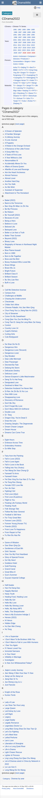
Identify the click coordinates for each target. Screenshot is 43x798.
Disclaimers (30, 788)
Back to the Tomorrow (13, 203)
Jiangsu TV (21, 85)
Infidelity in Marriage (13, 657)
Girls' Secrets (10, 551)
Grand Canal (10, 569)
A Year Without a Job (13, 158)
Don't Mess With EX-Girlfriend (17, 409)
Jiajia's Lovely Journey (14, 670)
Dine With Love (11, 394)
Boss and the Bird (12, 259)
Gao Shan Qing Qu (12, 545)
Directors (16, 59)
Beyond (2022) (11, 238)
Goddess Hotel (11, 563)
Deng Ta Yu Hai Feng (13, 379)
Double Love (10, 412)
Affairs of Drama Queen (14, 167)
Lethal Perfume (11, 738)
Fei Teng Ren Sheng (13, 482)
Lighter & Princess (12, 755)
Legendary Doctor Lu (13, 726)
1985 (33, 29)
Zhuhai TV (31, 101)
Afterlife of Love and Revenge (17, 169)
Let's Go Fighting (12, 732)
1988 (24, 32)
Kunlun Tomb (10, 695)
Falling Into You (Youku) (14, 468)
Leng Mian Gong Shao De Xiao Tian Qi (21, 729)
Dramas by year (17, 779)
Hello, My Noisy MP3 (13, 609)
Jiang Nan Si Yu (11, 679)
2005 (33, 40)
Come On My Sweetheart (15, 316)
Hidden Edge (10, 623)
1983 (24, 29)
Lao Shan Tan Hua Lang (15, 705)
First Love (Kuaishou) (13, 497)
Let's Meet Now (11, 735)
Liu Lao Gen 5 (10, 767)
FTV (23, 75)
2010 (33, 42)
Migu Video (17, 90)
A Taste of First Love (13, 155)
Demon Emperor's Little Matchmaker (20, 377)
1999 (29, 37)
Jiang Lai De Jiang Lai (14, 676)
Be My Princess (11, 209)
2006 (15, 42)
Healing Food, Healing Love (16, 597)
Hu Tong (8, 629)
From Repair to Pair (13, 532)
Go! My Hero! (10, 560)
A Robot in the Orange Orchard (17, 146)
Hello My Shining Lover (14, 606)
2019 (29, 48)
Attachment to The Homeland (17, 193)
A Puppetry (9, 143)
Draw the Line (10, 421)
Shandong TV (22, 93)
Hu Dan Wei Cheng (13, 626)
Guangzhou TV (19, 78)
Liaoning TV (21, 88)
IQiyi (23, 83)
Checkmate (9, 302)
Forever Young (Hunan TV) (16, 524)
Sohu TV (29, 98)
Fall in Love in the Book (14, 465)
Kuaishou (30, 88)
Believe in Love (11, 224)
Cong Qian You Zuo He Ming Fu (18, 319)
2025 (33, 50)
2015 (33, 45)
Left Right (9, 714)
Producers (24, 59)
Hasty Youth (10, 594)
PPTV (34, 90)
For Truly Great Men (13, 518)
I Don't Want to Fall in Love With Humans (21, 642)
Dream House (10, 430)
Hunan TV (16, 83)
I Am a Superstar (11, 636)
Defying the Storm (12, 368)
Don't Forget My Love (13, 406)
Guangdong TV (32, 75)
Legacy (8, 717)
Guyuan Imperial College (15, 578)
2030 (33, 53)
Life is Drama (10, 749)
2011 (15, 45)
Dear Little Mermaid (13, 359)
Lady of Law (10, 702)
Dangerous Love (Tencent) (15, 350)
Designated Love (12, 382)
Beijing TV (25, 67)
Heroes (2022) (11, 617)
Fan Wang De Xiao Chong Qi (17, 470)
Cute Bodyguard (11, 337)
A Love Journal (11, 140)
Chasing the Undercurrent (15, 299)
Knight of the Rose (12, 692)
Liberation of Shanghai (14, 744)
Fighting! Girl (10, 491)
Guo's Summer (11, 575)
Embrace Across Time (14, 443)
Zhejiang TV (17, 103)
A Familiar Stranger (13, 134)
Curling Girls (10, 334)
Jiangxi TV (30, 85)
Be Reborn (9, 212)
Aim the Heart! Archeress (15, 172)
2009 (29, 42)
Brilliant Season (11, 277)
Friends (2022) (11, 526)
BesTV (32, 67)
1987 (20, 32)
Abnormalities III (11, 161)
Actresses (22, 56)
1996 (15, 37)
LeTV (28, 83)
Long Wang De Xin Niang (15, 770)
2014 (28, 45)
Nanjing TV (27, 90)
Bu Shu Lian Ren (12, 280)
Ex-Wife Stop (10, 449)
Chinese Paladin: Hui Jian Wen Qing (20, 307)
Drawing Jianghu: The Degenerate (19, 424)
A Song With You (11, 152)
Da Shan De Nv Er (12, 344)
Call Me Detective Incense (15, 290)
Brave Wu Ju (10, 268)
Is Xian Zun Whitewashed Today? (18, 663)
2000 (33, 37)
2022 (19, 50)
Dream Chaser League (14, 427)
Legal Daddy (10, 720)
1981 (15, 29)
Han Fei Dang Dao (12, 588)
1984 (28, 29)
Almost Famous (11, 175)
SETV (25, 96)
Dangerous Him (11, 347)
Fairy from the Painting (14, 456)
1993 (24, 35)
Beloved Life (10, 227)
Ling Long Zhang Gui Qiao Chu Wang (20, 758)
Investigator (9, 660)
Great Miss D (10, 572)
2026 (15, 53)
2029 (29, 53)
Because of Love (11, 218)
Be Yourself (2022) (12, 215)
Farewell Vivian (11, 476)
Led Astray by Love (12, 711)
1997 (20, 37)
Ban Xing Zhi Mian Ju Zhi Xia (16, 206)
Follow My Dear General (15, 512)
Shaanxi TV (17, 96)
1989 (29, 32)
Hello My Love (10, 603)
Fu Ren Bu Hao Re (12, 535)
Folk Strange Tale (12, 509)
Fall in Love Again (12, 462)
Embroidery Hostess (13, 446)
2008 (24, 42)
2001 (15, 40)
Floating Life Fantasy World (16, 503)
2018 (24, 48)
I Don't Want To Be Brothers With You (20, 639)
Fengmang (17, 75)
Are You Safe (10, 184)
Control (8, 325)
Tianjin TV (16, 101)
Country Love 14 (11, 328)
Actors (15, 56)
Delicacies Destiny (12, 371)
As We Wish (10, 187)
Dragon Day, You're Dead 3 (16, 418)
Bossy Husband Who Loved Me (18, 262)
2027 (20, 53)
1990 (33, 32)
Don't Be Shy (10, 403)
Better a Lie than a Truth (15, 233)
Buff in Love (9, 283)
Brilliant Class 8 (11, 274)
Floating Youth (10, 506)
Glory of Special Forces (14, 557)
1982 (19, 29)
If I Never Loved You (13, 648)
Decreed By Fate (12, 365)
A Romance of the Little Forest (17, 149)
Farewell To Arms (12, 473)
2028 (24, 53)
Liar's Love (9, 741)
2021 (15, 50)
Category (6, 779)
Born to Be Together (13, 256)
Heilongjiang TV (32, 78)
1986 (15, 32)
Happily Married (11, 591)
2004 (28, 40)
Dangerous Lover (12, 353)
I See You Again (11, 645)
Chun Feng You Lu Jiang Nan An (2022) (21, 310)
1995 (33, 35)
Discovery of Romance (14, 400)
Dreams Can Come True (15, 433)
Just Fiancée (10, 685)
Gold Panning (10, 566)
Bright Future (10, 271)
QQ (14, 93)
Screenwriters (18, 61)
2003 (24, 40)
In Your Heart (10, 654)
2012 (19, 45)
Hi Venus (8, 620)
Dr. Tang (8, 415)
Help (38, 8)
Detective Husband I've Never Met (19, 388)
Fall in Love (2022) (12, 459)
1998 (24, 37)
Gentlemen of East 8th (14, 548)
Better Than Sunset (13, 236)
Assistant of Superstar (14, 190)
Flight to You (10, 500)
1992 (19, 35)
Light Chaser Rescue (13, 752)
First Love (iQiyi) (11, 494)
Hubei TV (33, 80)
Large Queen (10, 708)
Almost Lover (10, 178)
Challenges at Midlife (13, 296)
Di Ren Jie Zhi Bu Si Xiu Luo (16, 391)
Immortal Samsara (12, 651)
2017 (20, 48)
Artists (21, 64)
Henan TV (24, 80)
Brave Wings (10, 265)
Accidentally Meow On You (15, 164)
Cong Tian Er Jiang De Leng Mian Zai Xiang (23, 322)
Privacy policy (6, 788)
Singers (27, 61)
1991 (15, 35)
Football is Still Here (13, 515)
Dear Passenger (11, 362)
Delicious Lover (11, 374)
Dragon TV (24, 73)
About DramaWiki (18, 788)
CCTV (21, 70)
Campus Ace (10, 293)
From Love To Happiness (15, 529)
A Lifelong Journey (12, 137)
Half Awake (9, 585)
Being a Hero (10, 221)
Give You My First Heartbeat (16, 554)
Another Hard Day (12, 181)
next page (20, 124)
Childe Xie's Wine (12, 305)
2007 (20, 42)
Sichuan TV (21, 98)
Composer (31, 56)
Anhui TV (16, 67)
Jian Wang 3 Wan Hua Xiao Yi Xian (19, 673)
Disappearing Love (12, 397)
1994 (28, 35)
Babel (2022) (10, 200)
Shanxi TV (32, 93)
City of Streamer (11, 313)
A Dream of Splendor (13, 131)
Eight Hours (9, 440)
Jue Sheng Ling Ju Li (13, 682)
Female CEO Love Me (14, 485)
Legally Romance (12, 723)
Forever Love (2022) (13, 521)
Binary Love (10, 241)
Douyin (32, 73)
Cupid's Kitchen (11, 331)
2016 (15, 48)
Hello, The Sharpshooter (15, 612)
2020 (33, 48)
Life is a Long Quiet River (15, 746)
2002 (19, 40)
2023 (24, 50)
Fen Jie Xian (10, 488)
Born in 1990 (10, 253)
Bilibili (15, 70)
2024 (28, 50)
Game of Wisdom (12, 543)
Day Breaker (10, 356)
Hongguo (17, 80)
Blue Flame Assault (13, 250)
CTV (26, 70)
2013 (24, 45)
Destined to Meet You (13, 385)
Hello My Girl (10, 600)
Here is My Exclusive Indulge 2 (17, 615)
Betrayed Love (11, 230)
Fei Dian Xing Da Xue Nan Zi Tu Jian (20, 479)
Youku (24, 101)
